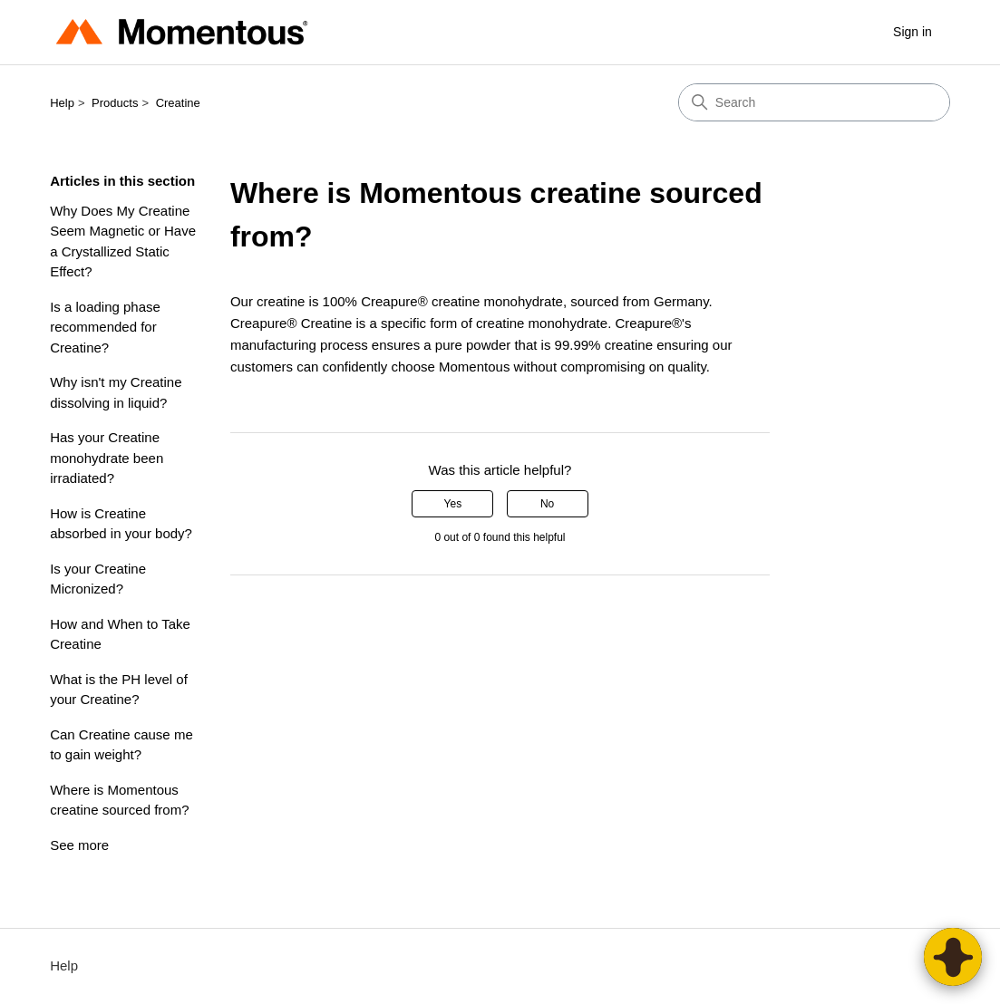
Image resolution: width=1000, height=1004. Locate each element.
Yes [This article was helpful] (453, 503)
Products (115, 103)
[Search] (814, 102)
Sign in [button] (912, 31)
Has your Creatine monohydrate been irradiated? (106, 458)
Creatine (178, 103)
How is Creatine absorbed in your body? (121, 524)
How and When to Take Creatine (120, 634)
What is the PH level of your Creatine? (119, 689)
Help (62, 103)
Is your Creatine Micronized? (98, 579)
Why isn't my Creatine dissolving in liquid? (115, 392)
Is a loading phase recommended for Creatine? (105, 327)
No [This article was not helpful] (547, 503)
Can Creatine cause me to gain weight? (121, 745)
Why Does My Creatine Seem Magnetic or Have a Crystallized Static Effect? (123, 241)
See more (79, 845)
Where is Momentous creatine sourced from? (119, 800)
